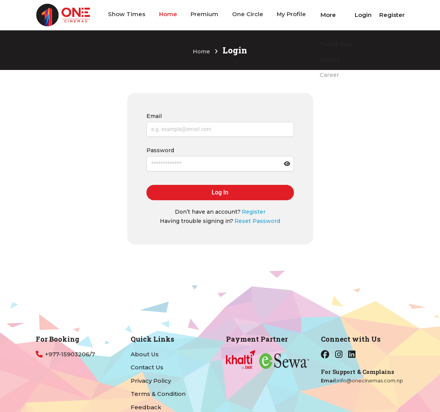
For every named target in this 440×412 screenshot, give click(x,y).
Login (363, 14)
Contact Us (147, 367)
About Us (145, 354)
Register (392, 14)
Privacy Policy (151, 380)
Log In (219, 192)
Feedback (146, 407)
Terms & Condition (158, 393)
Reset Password (257, 221)
